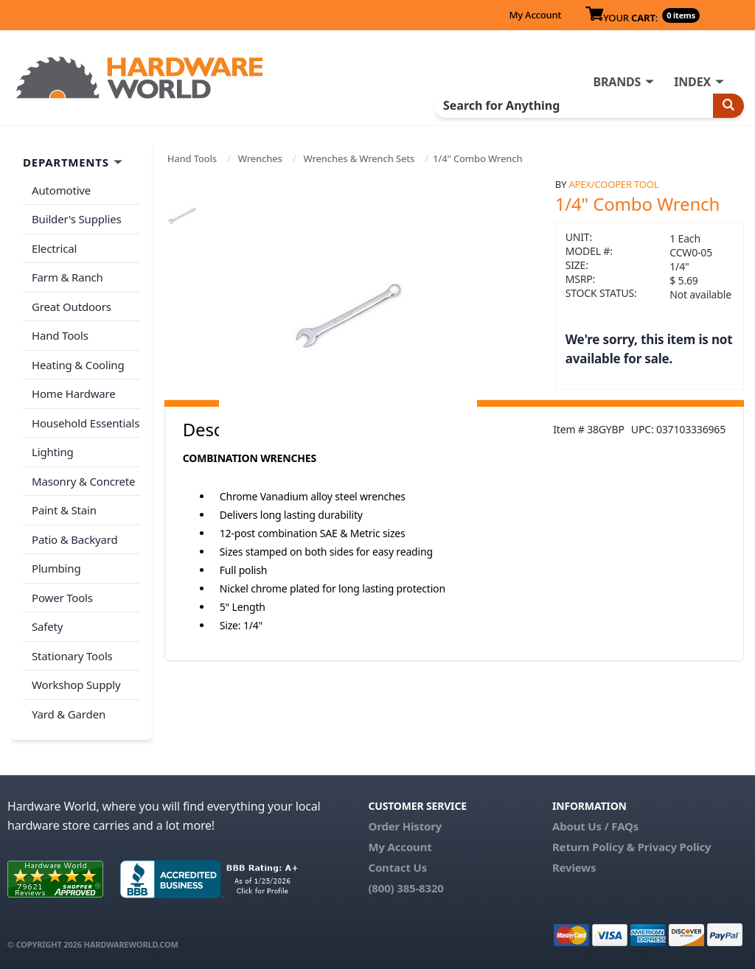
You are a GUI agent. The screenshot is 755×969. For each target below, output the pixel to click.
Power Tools (62, 597)
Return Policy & (593, 846)
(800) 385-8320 (405, 888)
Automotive (61, 190)
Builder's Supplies (77, 218)
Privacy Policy (674, 846)
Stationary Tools (72, 655)
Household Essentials (85, 423)
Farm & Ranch (67, 277)
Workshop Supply (76, 684)
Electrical (54, 248)
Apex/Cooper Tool (613, 184)
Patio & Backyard (74, 539)
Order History (405, 826)
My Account (535, 14)
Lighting (53, 451)
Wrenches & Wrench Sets (359, 158)
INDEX (692, 82)
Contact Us (397, 867)
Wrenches (260, 158)
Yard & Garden (68, 714)
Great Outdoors (71, 306)
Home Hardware (74, 393)
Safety (47, 626)
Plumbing (56, 568)
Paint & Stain (64, 510)
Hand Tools (192, 158)
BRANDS (617, 82)
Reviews (574, 867)
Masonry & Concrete (83, 481)
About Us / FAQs (595, 826)
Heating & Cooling (78, 364)
